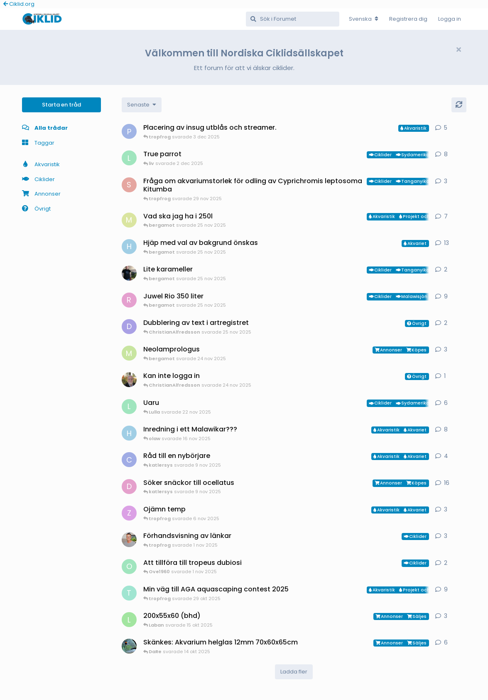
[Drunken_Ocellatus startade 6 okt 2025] (129, 486)
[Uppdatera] (458, 104)
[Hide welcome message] (458, 49)
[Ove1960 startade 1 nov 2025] (129, 566)
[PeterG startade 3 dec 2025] (129, 131)
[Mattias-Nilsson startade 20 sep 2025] (129, 220)
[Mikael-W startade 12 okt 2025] (129, 273)
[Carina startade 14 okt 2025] (129, 459)
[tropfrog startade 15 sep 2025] (129, 593)
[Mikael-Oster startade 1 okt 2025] (129, 353)
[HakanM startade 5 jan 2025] (129, 246)
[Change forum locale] (363, 19)
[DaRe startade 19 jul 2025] (129, 646)
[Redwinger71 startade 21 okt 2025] (129, 300)
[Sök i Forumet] (292, 19)
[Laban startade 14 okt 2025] (129, 619)
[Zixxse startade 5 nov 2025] (129, 513)
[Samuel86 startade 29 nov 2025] (129, 184)
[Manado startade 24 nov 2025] (129, 379)
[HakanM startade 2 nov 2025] (129, 433)
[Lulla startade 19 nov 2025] (129, 406)
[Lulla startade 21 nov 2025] (129, 157)
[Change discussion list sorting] (142, 104)
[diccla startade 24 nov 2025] (129, 326)
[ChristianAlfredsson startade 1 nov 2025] (129, 539)
